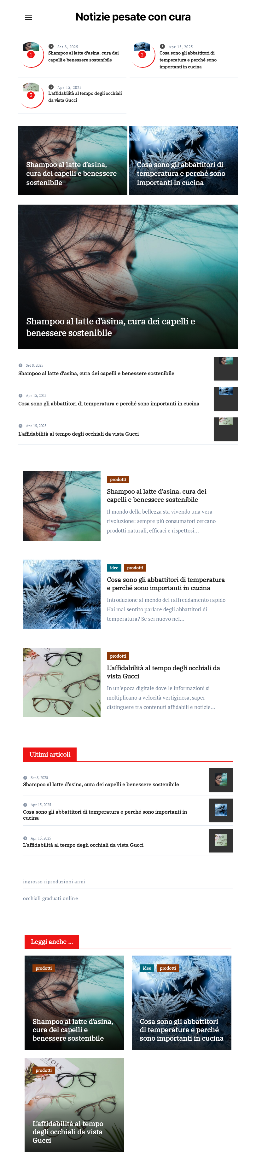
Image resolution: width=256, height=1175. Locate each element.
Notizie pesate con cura (133, 16)
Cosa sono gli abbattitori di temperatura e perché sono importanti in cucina (188, 60)
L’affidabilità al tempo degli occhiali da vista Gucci (78, 437)
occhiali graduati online (50, 902)
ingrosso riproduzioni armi (54, 885)
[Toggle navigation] (28, 18)
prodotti (118, 483)
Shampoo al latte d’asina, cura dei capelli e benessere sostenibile (71, 173)
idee (114, 571)
